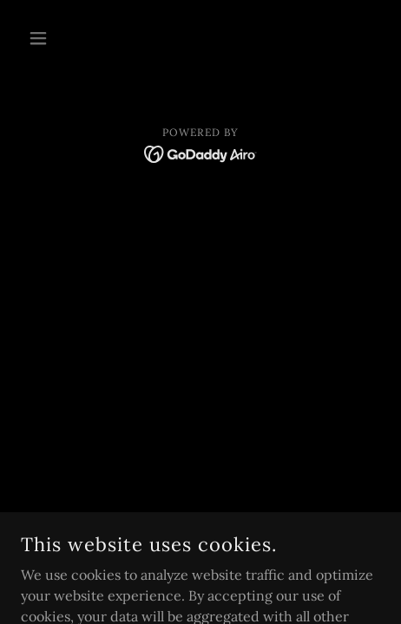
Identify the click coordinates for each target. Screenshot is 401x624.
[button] (48, 38)
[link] (201, 152)
